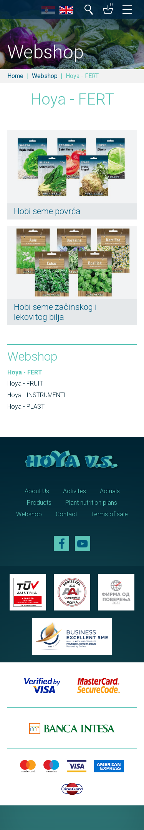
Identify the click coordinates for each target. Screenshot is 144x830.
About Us (37, 491)
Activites (74, 491)
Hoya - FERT (24, 372)
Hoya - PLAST (26, 406)
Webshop (45, 76)
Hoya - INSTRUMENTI (36, 395)
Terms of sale (109, 514)
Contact (66, 514)
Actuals (110, 491)
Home (15, 76)
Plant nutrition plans (91, 502)
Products (39, 502)
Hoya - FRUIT (25, 383)
